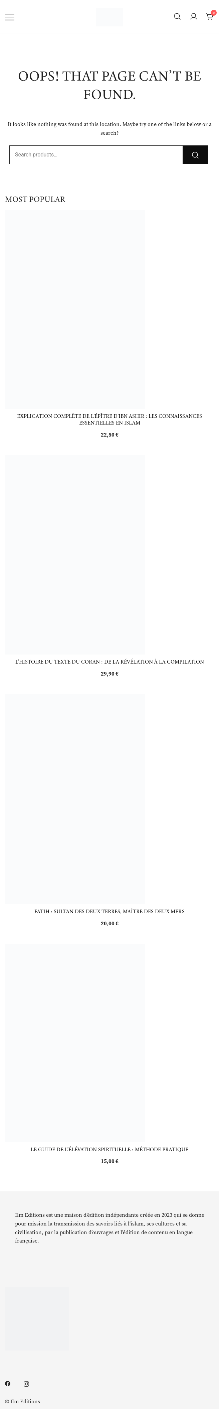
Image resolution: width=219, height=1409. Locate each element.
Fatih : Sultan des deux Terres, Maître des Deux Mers (109, 911)
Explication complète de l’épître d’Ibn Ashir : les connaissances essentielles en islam (109, 420)
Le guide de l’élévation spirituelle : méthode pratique (109, 1149)
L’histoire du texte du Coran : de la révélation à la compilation (109, 662)
